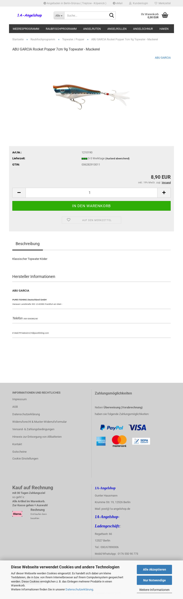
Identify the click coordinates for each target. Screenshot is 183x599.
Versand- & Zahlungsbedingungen (33, 429)
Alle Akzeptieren (154, 569)
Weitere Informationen (154, 590)
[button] (19, 193)
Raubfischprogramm (61, 28)
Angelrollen (116, 28)
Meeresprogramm (26, 28)
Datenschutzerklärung (79, 589)
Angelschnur (143, 28)
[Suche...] (59, 15)
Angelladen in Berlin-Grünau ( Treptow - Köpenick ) (75, 3)
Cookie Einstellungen (25, 458)
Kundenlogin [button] (138, 3)
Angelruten (92, 28)
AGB (15, 406)
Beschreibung (28, 243)
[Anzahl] (91, 193)
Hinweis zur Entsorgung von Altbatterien (37, 436)
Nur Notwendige (154, 580)
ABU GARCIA (163, 57)
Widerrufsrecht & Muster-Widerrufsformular (39, 421)
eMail (118, 3)
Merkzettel (163, 3)
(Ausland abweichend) (117, 158)
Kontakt (17, 444)
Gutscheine (19, 451)
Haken (163, 28)
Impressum (19, 399)
